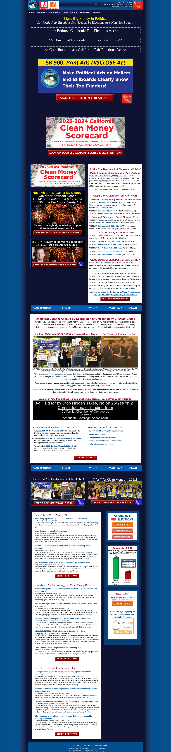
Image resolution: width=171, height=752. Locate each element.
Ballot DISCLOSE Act (106, 202)
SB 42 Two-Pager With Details (106, 189)
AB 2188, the (59, 446)
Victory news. (135, 279)
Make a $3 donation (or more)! (101, 444)
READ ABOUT (94, 263)
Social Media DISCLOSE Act (109, 235)
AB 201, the (62, 438)
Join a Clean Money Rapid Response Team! (106, 431)
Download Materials (127, 189)
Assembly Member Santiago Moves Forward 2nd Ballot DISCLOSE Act (62, 619)
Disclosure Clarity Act (106, 211)
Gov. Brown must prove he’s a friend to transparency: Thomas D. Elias (62, 563)
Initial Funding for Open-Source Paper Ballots (116, 251)
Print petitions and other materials (102, 437)
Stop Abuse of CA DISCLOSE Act (111, 245)
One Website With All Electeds (110, 248)
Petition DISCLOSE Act (107, 220)
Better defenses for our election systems (51, 531)
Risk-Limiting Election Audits (109, 254)
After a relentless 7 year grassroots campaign (53, 374)
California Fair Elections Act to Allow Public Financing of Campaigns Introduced (66, 702)
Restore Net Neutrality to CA (109, 241)
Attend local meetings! (98, 434)
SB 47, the (56, 431)
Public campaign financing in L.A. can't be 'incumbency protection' (61, 519)
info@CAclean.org (99, 751)
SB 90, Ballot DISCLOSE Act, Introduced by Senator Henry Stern (60, 631)
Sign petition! (130, 288)
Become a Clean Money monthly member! (105, 441)
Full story (58, 541)
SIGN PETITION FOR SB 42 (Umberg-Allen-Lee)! (108, 176)
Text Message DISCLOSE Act (109, 226)
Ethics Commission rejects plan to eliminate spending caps (58, 648)
